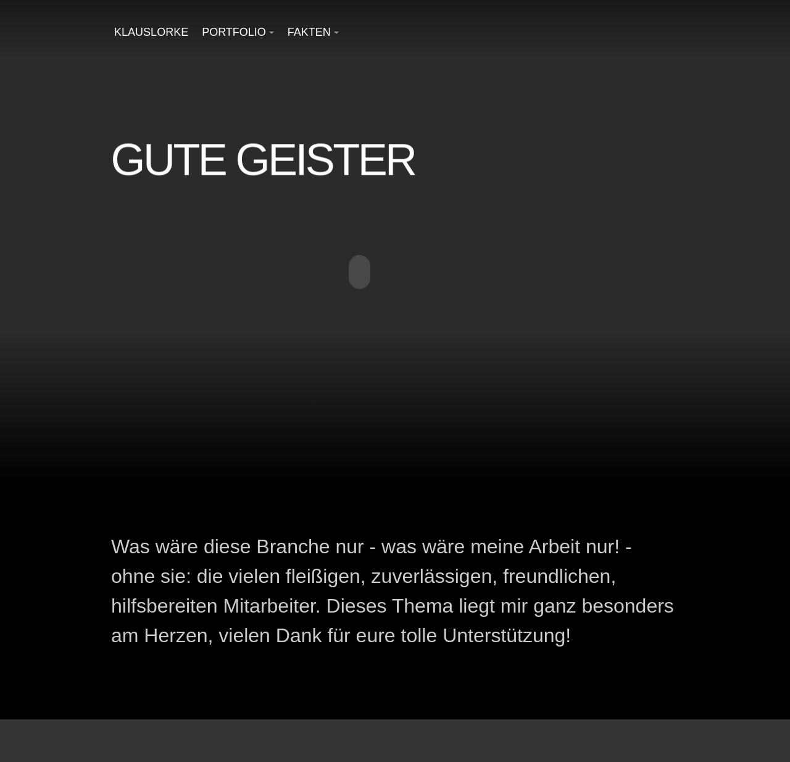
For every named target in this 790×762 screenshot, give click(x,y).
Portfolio (234, 32)
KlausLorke (151, 32)
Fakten (309, 32)
